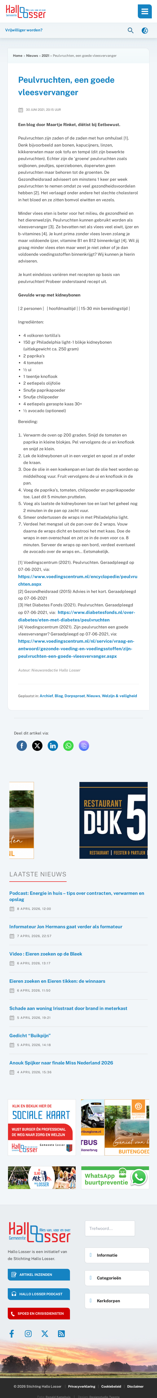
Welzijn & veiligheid (114, 690)
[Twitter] (45, 1328)
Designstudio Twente (105, 1389)
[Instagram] (28, 1328)
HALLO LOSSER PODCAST (40, 1288)
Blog (57, 690)
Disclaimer (136, 1379)
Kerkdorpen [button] (103, 1294)
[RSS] (61, 1328)
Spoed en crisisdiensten (41, 1308)
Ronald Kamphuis (58, 1389)
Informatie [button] (102, 1248)
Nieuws (90, 690)
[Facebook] (12, 1328)
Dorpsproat (72, 690)
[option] (78, 814)
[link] (144, 30)
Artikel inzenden (35, 1269)
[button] (131, 31)
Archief (46, 690)
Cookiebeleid (111, 1379)
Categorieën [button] (104, 1271)
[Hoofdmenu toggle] (145, 11)
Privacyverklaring (81, 1379)
